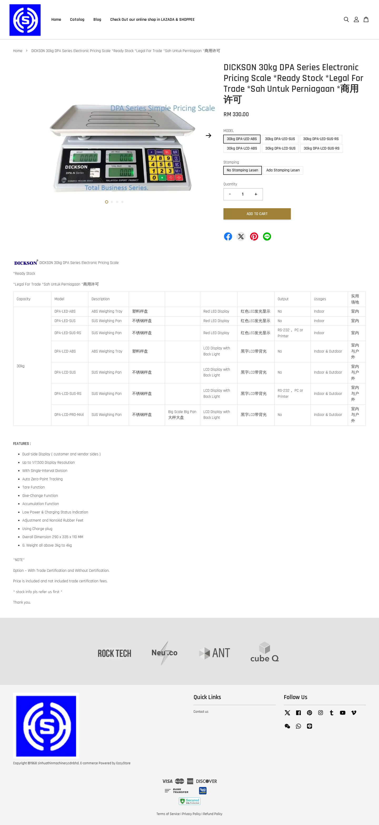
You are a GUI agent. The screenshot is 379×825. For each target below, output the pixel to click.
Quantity (230, 184)
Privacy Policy (191, 814)
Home (56, 19)
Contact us (200, 712)
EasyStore (123, 763)
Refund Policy (212, 814)
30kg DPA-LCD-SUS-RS (322, 148)
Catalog (77, 19)
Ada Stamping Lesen (283, 170)
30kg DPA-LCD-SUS (280, 148)
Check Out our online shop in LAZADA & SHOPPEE (152, 19)
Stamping (231, 162)
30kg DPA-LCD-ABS (242, 148)
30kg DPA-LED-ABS (242, 138)
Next (208, 135)
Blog (97, 19)
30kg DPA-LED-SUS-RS (321, 138)
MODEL (228, 130)
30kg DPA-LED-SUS (280, 138)
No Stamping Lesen (242, 170)
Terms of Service (168, 814)
